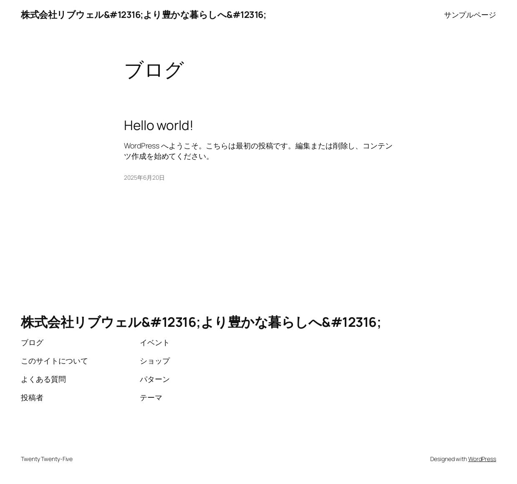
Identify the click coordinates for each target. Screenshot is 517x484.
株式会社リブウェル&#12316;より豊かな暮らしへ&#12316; (143, 14)
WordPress (482, 459)
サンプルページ (470, 15)
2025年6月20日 (144, 177)
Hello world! (159, 125)
